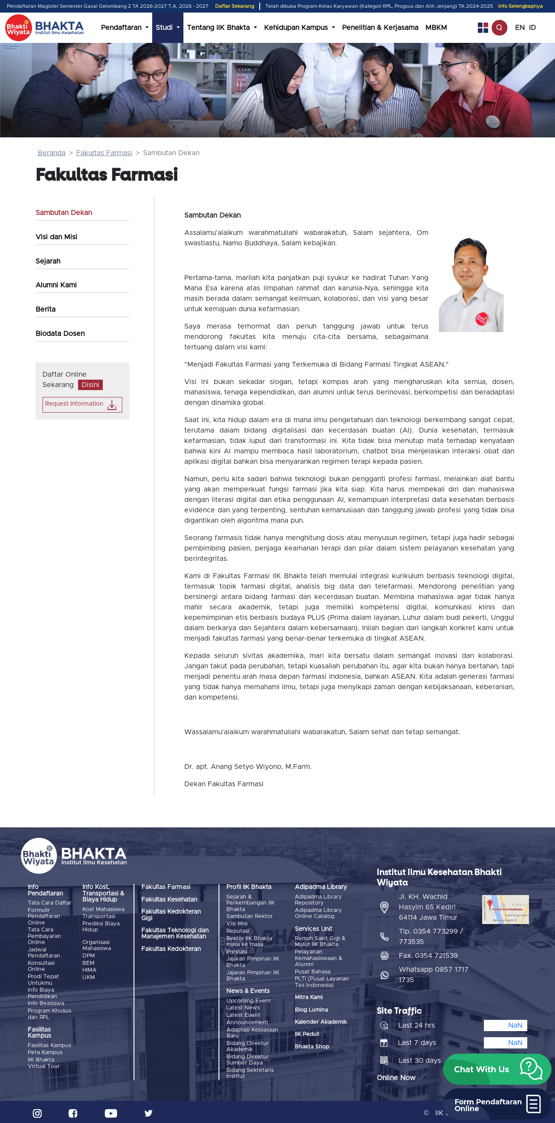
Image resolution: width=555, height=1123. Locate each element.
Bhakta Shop (312, 1046)
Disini (90, 384)
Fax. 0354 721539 (428, 953)
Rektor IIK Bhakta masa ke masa (249, 941)
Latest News (243, 1007)
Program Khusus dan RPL (49, 1013)
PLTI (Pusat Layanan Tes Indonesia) (322, 981)
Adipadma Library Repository (318, 900)
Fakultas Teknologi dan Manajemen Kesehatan (175, 934)
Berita (46, 309)
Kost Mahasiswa (103, 909)
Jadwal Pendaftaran (44, 952)
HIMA (89, 970)
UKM (88, 977)
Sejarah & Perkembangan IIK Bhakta (250, 903)
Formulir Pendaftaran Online (44, 917)
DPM (88, 955)
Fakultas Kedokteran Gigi (171, 915)
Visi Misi (237, 923)
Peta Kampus (45, 1051)
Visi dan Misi (56, 237)
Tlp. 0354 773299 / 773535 (431, 934)
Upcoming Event (248, 1000)
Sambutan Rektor (249, 916)
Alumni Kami (56, 285)
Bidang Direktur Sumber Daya (247, 1058)
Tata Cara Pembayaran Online (44, 936)
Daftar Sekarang (234, 6)
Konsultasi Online (41, 966)
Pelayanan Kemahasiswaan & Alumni (319, 958)
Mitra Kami (309, 997)
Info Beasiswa (46, 1003)
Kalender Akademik (321, 1022)
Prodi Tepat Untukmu (43, 979)
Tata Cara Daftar (50, 903)
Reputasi (237, 931)
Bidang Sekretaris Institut (250, 1071)
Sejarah (48, 261)
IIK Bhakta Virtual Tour (44, 1062)
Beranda (51, 153)
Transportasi (98, 916)
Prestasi (236, 951)
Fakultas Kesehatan (169, 900)
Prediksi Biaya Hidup (101, 926)
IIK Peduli (307, 1034)
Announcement (247, 1021)
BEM (88, 962)
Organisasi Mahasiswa (96, 945)
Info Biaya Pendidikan (42, 992)
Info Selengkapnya (520, 6)
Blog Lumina (311, 1009)
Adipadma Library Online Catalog (318, 913)
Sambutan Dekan (64, 212)
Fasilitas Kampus (49, 1044)
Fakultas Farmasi (104, 153)
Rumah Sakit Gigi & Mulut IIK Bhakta (320, 941)
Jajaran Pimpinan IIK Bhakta (252, 961)
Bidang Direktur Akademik (247, 1045)
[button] (497, 1069)
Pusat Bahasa (312, 971)
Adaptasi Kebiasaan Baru (252, 1031)
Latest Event (243, 1014)
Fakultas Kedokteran (171, 949)
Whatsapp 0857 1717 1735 (434, 972)
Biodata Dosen (60, 333)
